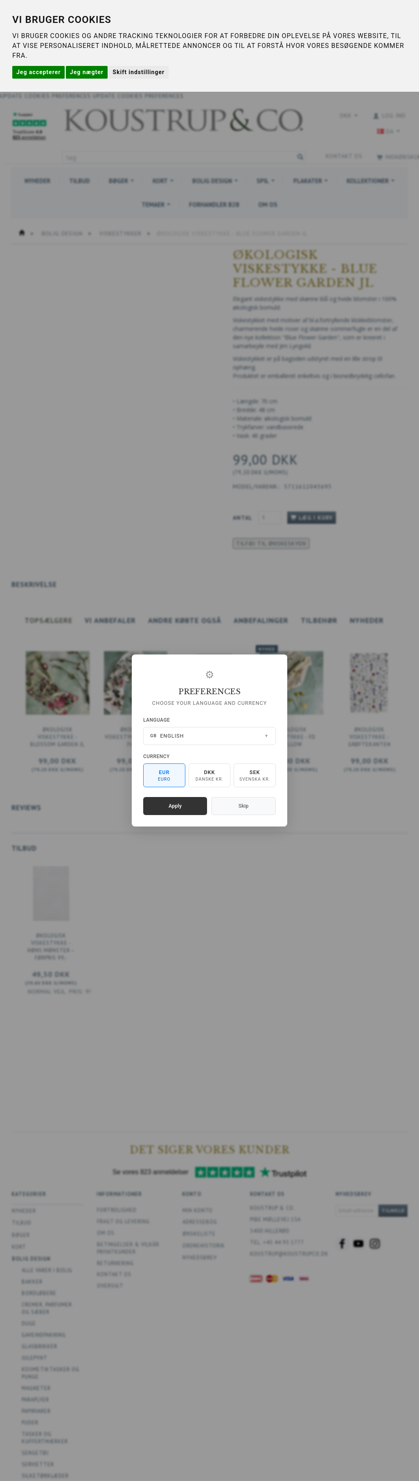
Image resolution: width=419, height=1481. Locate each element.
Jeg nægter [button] (87, 72)
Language (156, 720)
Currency (156, 756)
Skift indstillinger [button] (138, 72)
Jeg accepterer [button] (38, 72)
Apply (175, 806)
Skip (243, 806)
